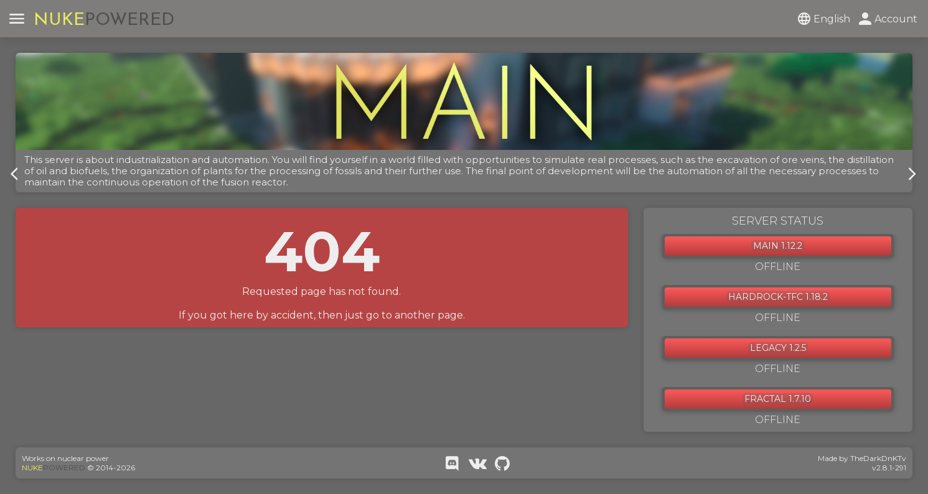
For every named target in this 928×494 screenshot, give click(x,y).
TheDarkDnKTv (878, 458)
